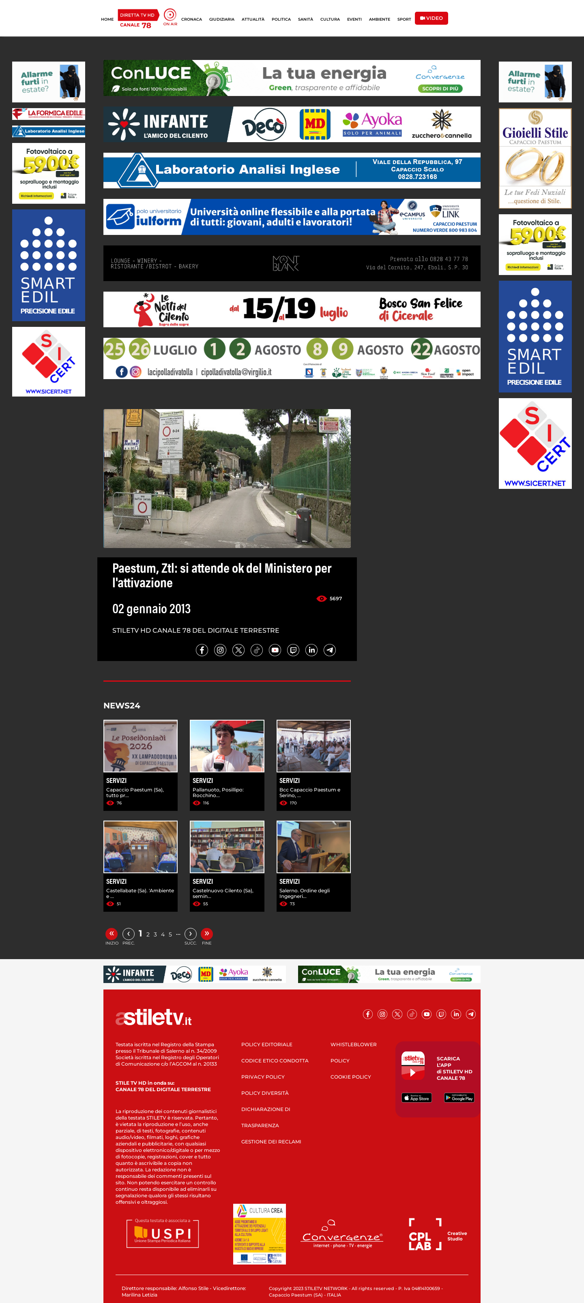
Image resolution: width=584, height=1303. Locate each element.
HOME (107, 19)
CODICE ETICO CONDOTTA (275, 1061)
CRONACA (191, 19)
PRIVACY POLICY (263, 1077)
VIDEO (431, 18)
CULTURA (330, 19)
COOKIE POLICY (351, 1077)
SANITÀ (305, 19)
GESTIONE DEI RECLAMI (271, 1142)
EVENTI (354, 19)
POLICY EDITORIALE (266, 1044)
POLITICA (281, 19)
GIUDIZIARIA (221, 19)
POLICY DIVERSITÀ (265, 1093)
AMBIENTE (379, 19)
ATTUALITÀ (253, 19)
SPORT (404, 19)
